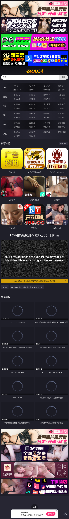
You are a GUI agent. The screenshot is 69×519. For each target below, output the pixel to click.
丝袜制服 (32, 99)
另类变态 (61, 108)
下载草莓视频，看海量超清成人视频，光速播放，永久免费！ (39, 281)
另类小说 (32, 127)
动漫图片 (61, 113)
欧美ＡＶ (46, 95)
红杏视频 (17, 136)
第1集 (5, 287)
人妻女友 (46, 123)
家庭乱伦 (32, 123)
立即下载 (51, 514)
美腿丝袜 (17, 117)
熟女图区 (46, 117)
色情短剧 (32, 136)
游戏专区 (61, 86)
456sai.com (34, 71)
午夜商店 (32, 132)
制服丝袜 (17, 108)
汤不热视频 (61, 132)
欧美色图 (46, 113)
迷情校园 (17, 127)
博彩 (5, 87)
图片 (5, 115)
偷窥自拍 (17, 113)
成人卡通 (46, 104)
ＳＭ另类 (61, 99)
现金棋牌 (46, 90)
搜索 (63, 77)
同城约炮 (17, 132)
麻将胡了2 (17, 90)
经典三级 (32, 108)
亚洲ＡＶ (17, 95)
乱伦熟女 (46, 108)
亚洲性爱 (17, 104)
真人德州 (32, 86)
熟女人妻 (17, 99)
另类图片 (61, 117)
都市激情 (17, 123)
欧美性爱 (61, 104)
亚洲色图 (32, 113)
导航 (5, 134)
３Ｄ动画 (61, 95)
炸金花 (31, 90)
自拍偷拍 (32, 95)
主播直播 (46, 99)
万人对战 (46, 86)
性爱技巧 (61, 127)
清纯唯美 (32, 117)
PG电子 (17, 86)
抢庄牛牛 (61, 90)
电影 (5, 106)
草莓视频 (46, 132)
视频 (5, 96)
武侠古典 (61, 123)
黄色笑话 (46, 127)
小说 (5, 124)
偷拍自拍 (32, 104)
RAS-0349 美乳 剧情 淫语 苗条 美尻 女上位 (26, 287)
